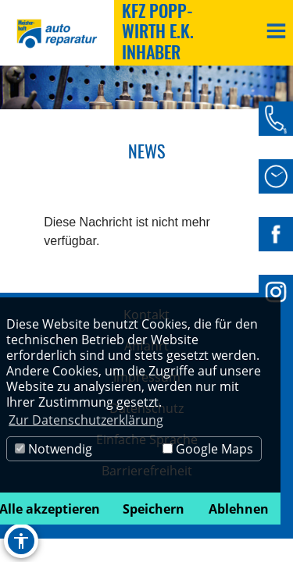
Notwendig (53, 448)
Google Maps (208, 448)
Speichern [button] (153, 509)
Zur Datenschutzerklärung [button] (86, 420)
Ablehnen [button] (239, 509)
